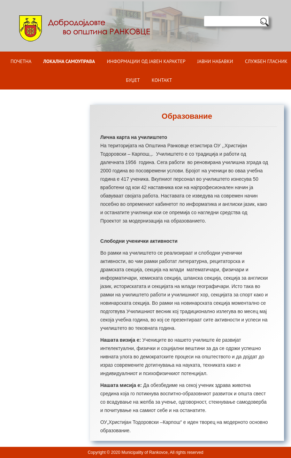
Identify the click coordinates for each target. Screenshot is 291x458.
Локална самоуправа (69, 61)
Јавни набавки (215, 61)
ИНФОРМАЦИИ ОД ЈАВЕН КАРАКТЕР (146, 61)
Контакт (162, 80)
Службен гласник (266, 61)
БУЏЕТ (133, 80)
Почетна (20, 61)
